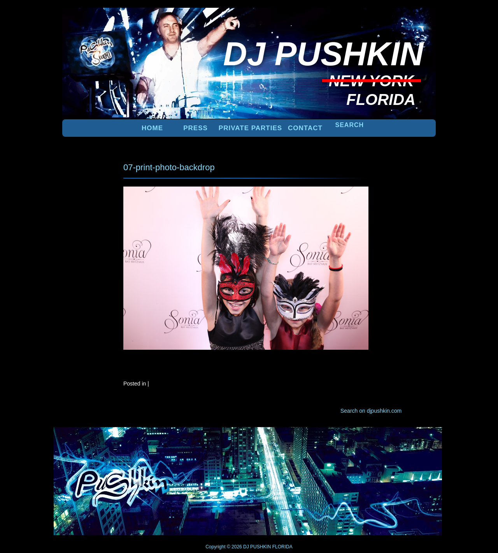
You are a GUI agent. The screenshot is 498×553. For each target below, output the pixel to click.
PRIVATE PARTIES (250, 128)
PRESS (195, 128)
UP (409, 440)
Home (152, 128)
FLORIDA (282, 547)
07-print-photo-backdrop (169, 167)
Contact (305, 128)
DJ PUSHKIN (256, 547)
